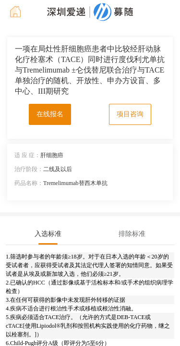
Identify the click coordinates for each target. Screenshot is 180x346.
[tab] (48, 234)
